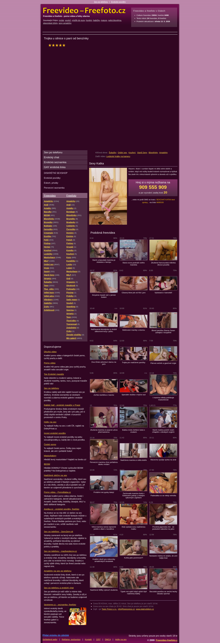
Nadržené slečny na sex (55, 475)
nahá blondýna (114, 20)
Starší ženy (142, 152)
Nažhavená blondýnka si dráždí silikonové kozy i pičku (104, 330)
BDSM (47, 464)
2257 (98, 639)
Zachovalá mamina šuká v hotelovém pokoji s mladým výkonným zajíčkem (133, 495)
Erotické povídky (118, 2)
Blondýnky (153, 152)
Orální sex (122, 152)
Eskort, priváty (51, 183)
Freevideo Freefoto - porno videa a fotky (84, 10)
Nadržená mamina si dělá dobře (133, 460)
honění (89, 20)
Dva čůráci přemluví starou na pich (103, 363)
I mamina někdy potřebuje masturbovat (163, 399)
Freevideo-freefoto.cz (167, 640)
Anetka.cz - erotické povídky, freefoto (61, 509)
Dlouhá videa (50, 351)
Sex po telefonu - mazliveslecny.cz (60, 551)
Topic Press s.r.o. (109, 609)
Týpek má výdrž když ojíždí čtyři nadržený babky (133, 592)
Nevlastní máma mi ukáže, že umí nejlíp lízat (163, 557)
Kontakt (88, 639)
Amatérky (163, 152)
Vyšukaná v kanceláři (163, 293)
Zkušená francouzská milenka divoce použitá (163, 264)
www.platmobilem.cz (145, 609)
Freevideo (50, 195)
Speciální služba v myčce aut (134, 395)
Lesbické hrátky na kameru (118, 156)
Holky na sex (50, 422)
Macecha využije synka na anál (163, 460)
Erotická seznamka (55, 162)
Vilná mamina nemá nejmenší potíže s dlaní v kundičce (104, 528)
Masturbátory (50, 455)
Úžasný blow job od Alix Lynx (133, 293)
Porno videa (49, 363)
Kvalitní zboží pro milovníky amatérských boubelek (104, 560)
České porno (50, 444)
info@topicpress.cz (126, 609)
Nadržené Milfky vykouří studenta (104, 590)
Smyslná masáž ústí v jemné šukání (104, 296)
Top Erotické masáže (54, 374)
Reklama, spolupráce (71, 639)
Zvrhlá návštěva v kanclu (104, 395)
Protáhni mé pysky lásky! (104, 492)
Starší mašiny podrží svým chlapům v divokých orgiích (163, 431)
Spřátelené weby (50, 639)
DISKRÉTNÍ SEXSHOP (55, 173)
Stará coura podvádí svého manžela (133, 264)
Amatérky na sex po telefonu (57, 571)
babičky (96, 20)
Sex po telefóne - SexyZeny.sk (58, 531)
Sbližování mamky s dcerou (133, 330)
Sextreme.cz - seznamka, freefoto (60, 604)
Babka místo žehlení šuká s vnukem (133, 431)
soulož (68, 20)
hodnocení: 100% (57, 45)
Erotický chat (51, 157)
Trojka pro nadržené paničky (133, 362)
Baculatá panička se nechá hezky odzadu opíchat (163, 592)
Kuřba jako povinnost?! (133, 558)
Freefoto (71, 195)
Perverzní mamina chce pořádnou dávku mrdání (104, 463)
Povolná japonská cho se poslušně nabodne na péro (163, 528)
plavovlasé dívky (50, 23)
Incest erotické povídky (55, 433)
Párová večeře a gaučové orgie (163, 363)
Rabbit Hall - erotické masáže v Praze (62, 405)
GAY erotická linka (55, 167)
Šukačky (112, 152)
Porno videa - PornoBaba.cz (57, 492)
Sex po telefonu (101, 2)
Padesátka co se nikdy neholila (163, 495)
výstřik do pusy (78, 20)
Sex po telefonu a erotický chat (59, 588)
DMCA (108, 639)
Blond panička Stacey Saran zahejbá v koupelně (163, 331)
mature (104, 20)
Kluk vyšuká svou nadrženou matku (133, 528)
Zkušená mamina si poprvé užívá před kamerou (103, 431)
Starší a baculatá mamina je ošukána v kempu (103, 261)
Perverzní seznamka (54, 187)
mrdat (61, 20)
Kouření (132, 152)
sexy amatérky (65, 23)
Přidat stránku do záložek (56, 635)
